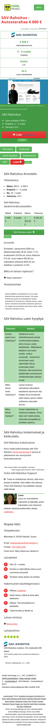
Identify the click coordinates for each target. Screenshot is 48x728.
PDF (5, 162)
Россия (12, 704)
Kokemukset (29, 155)
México (12, 701)
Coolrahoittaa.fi (25, 28)
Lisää (24, 134)
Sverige (26, 704)
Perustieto (8, 149)
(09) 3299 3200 (19, 547)
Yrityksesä (24, 149)
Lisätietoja (8, 512)
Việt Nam (20, 707)
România (6, 704)
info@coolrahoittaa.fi (22, 452)
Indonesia (41, 704)
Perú (29, 701)
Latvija (8, 699)
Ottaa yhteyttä (24, 678)
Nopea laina (34, 28)
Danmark (37, 699)
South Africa (33, 704)
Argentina (22, 696)
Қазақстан (19, 704)
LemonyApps (8, 696)
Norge (25, 701)
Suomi (7, 701)
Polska (34, 701)
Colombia (29, 699)
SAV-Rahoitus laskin (23, 232)
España (43, 699)
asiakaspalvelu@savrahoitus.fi (24, 543)
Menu (39, 7)
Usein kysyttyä (10, 155)
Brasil (24, 699)
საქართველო (39, 696)
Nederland (19, 701)
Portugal (40, 701)
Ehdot (33, 678)
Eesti (4, 699)
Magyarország (16, 699)
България (29, 696)
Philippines (27, 707)
